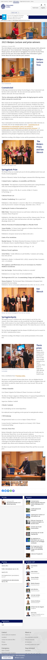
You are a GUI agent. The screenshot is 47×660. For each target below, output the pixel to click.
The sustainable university (31, 637)
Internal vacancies (29, 639)
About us (27, 635)
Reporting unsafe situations (9, 653)
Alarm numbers (5, 650)
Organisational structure (25, 1)
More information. (20, 655)
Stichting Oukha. (20, 376)
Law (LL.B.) (5, 572)
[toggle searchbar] (45, 4)
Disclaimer (4, 644)
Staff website (4, 20)
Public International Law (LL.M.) (10, 569)
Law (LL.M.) (5, 566)
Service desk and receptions (9, 635)
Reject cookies (20, 658)
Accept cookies (7, 658)
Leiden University (4, 1)
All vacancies (28, 642)
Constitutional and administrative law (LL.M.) (10, 580)
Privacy (3, 642)
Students (10, 1)
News (9, 20)
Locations (4, 637)
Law (3, 625)
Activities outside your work (32, 644)
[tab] (6, 483)
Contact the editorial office (8, 639)
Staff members (16, 1)
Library (32, 1)
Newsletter (28, 650)
